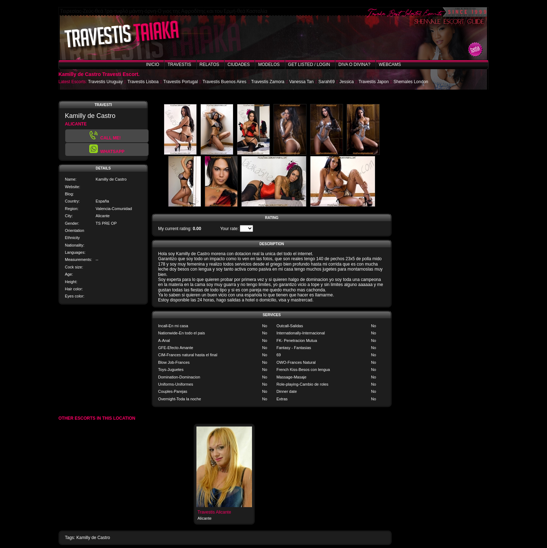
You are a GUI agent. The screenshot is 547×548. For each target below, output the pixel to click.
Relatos (209, 64)
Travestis (179, 64)
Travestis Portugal (180, 81)
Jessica (346, 81)
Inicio (152, 64)
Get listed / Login (309, 64)
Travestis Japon (373, 81)
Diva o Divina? (354, 64)
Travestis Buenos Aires (224, 81)
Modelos (269, 64)
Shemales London (411, 81)
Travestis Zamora (267, 81)
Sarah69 (326, 81)
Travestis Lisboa (143, 81)
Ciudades (239, 64)
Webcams (390, 64)
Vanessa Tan (301, 81)
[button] (107, 149)
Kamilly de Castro (93, 537)
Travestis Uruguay (105, 81)
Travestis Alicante (214, 512)
